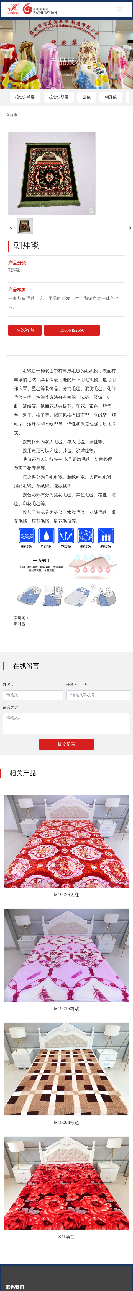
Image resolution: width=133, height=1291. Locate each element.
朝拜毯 (111, 97)
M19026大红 (66, 894)
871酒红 (66, 1236)
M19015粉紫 (66, 1008)
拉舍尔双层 (58, 97)
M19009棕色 (66, 1122)
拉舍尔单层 (25, 97)
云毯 (87, 97)
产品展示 (66, 65)
